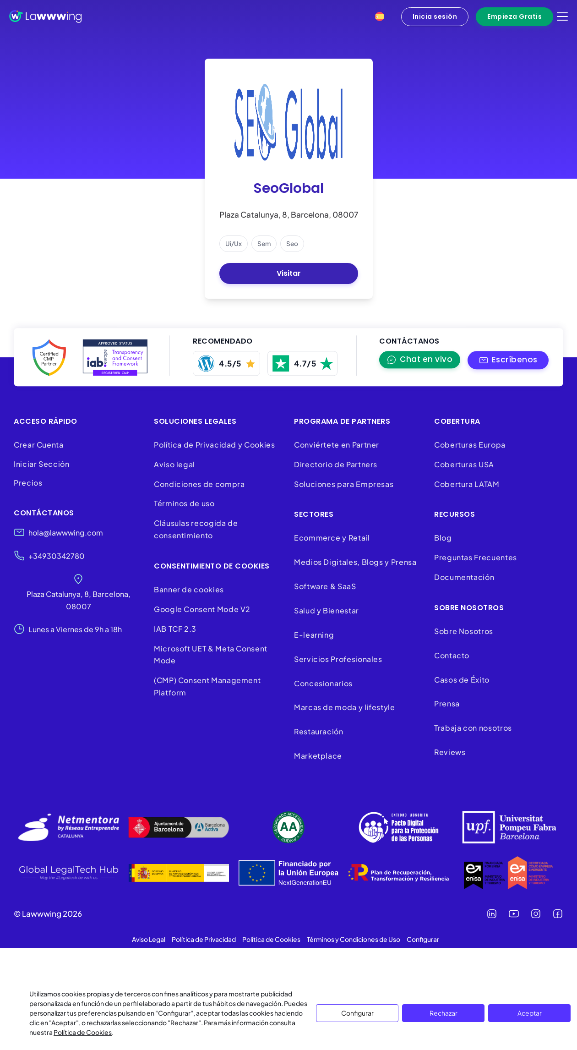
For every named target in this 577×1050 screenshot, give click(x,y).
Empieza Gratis (514, 16)
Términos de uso (184, 503)
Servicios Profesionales (338, 659)
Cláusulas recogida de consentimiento (196, 529)
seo (292, 243)
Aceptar (529, 1013)
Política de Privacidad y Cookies (214, 444)
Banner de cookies (190, 589)
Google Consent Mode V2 (202, 609)
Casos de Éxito (462, 679)
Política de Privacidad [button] (204, 939)
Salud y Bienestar (326, 610)
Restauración (318, 731)
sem (264, 243)
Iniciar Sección (42, 464)
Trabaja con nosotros (473, 728)
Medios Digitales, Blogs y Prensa (355, 562)
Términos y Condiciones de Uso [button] (353, 939)
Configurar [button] (423, 939)
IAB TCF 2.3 (175, 629)
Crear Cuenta (39, 444)
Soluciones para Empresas (343, 484)
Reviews (449, 752)
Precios (28, 482)
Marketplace (318, 755)
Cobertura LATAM (467, 484)
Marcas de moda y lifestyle (344, 707)
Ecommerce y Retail (332, 537)
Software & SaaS (325, 586)
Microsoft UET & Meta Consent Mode (210, 655)
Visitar (289, 273)
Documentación (464, 577)
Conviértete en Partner (336, 444)
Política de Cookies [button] (271, 939)
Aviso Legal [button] (148, 939)
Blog (443, 537)
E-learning (314, 635)
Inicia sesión (435, 16)
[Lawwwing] (45, 16)
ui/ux (233, 243)
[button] (508, 360)
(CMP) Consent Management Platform (207, 686)
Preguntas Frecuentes (475, 557)
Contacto (451, 655)
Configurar (357, 1013)
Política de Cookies (83, 1032)
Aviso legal (174, 464)
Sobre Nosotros (463, 631)
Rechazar (443, 1013)
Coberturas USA (464, 464)
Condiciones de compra (199, 484)
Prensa (447, 703)
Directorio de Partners (335, 464)
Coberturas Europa (470, 444)
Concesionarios (323, 683)
